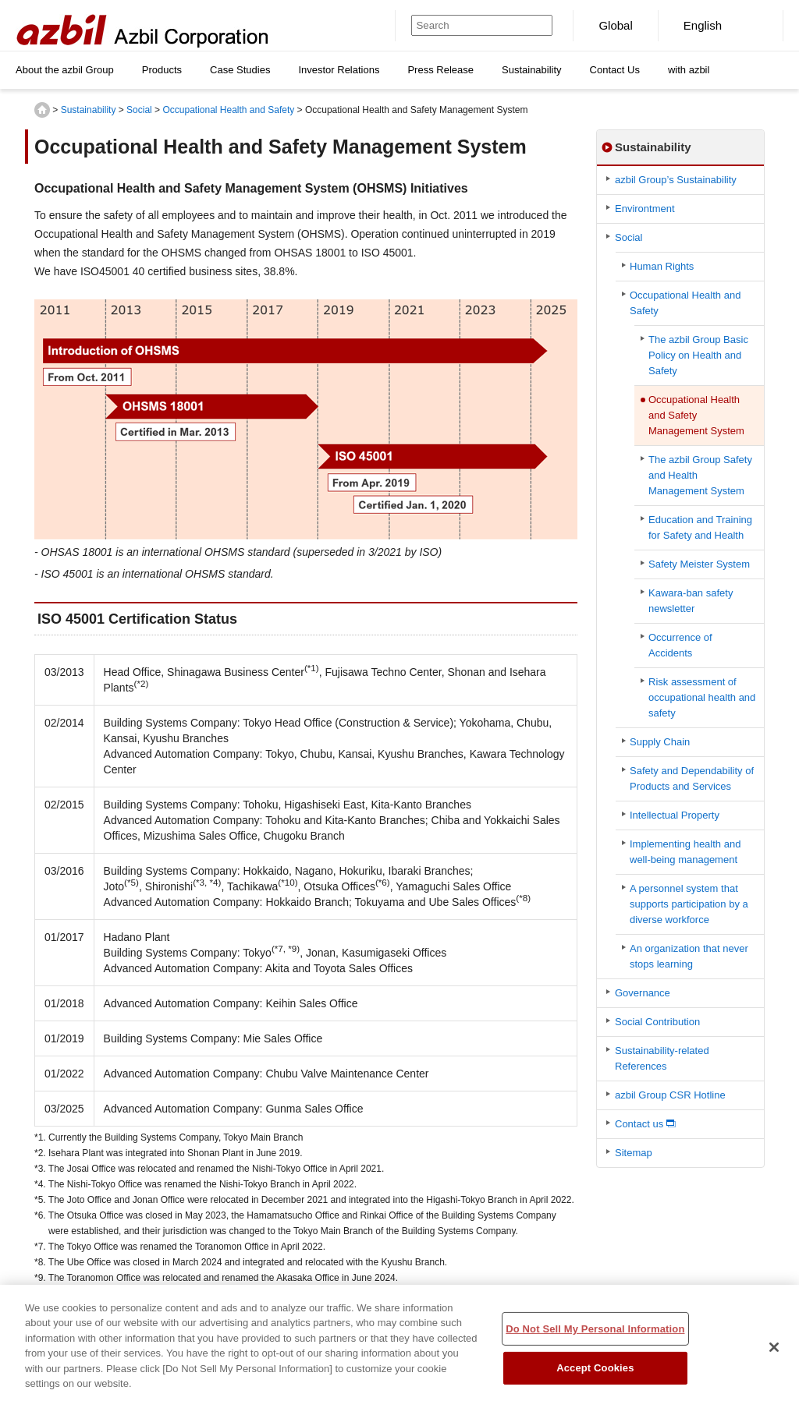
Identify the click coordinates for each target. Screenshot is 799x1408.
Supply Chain (660, 742)
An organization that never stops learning (689, 956)
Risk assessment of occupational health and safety (701, 697)
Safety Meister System (699, 564)
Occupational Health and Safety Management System (696, 415)
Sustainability (88, 109)
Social (139, 109)
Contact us (639, 1124)
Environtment (645, 208)
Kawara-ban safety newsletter (690, 600)
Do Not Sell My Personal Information (595, 1337)
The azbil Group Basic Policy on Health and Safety (698, 355)
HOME (42, 110)
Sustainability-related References (662, 1058)
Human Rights (662, 266)
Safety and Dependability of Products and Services (692, 778)
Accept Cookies (595, 1376)
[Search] (467, 25)
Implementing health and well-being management (685, 851)
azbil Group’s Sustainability (676, 180)
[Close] (774, 1356)
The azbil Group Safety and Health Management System (700, 475)
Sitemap (633, 1153)
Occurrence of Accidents (680, 645)
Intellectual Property (674, 815)
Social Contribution (657, 1022)
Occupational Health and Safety (228, 109)
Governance (642, 993)
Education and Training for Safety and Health (700, 527)
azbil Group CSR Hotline (670, 1095)
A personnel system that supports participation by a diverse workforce (689, 904)
